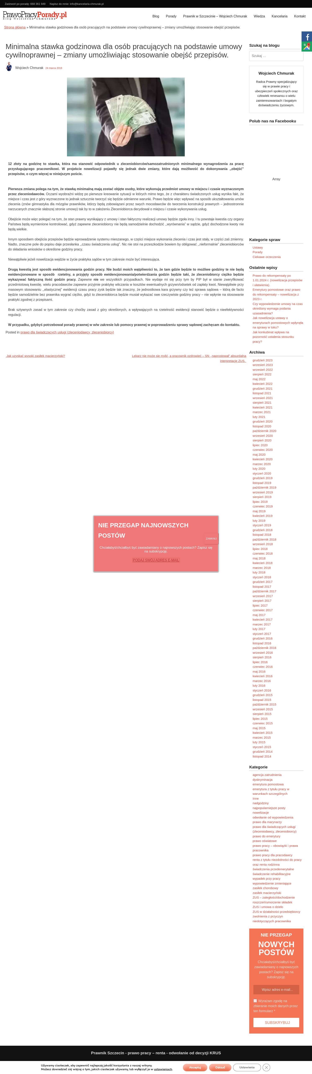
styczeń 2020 (262, 473)
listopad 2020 (262, 426)
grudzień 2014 (262, 751)
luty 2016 (259, 685)
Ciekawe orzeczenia (267, 257)
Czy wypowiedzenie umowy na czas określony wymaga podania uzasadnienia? (278, 308)
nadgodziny (261, 803)
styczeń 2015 (262, 747)
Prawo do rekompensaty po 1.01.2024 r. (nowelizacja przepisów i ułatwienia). (277, 280)
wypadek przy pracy (266, 878)
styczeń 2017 (262, 634)
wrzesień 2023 (263, 365)
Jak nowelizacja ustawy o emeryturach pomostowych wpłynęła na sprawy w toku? (278, 322)
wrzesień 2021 (263, 398)
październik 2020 (264, 431)
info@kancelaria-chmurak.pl (87, 3)
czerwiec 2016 (263, 666)
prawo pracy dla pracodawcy (272, 855)
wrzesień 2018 (263, 544)
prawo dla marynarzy (267, 822)
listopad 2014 (262, 756)
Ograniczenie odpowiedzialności (52, 1062)
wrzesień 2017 (263, 596)
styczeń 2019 (262, 525)
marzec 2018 (262, 567)
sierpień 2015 (262, 714)
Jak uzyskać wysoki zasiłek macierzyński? (35, 356)
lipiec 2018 (260, 549)
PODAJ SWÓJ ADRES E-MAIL (156, 560)
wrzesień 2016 (263, 652)
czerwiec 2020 (263, 449)
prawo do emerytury (266, 836)
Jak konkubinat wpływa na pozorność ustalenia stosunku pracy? (273, 336)
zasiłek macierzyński (267, 893)
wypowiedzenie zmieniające (272, 883)
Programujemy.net (299, 1062)
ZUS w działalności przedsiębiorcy (276, 911)
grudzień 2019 (262, 478)
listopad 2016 (262, 643)
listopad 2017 (262, 586)
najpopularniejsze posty (269, 808)
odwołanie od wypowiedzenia (273, 817)
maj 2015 (259, 728)
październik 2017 (264, 591)
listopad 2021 (262, 393)
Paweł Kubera (262, 1062)
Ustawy (258, 247)
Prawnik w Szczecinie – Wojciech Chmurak (215, 16)
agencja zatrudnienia (267, 775)
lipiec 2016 (260, 662)
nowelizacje (261, 812)
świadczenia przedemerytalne (273, 869)
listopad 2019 (262, 483)
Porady (171, 16)
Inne (256, 798)
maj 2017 (259, 615)
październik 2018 (264, 539)
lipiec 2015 (260, 718)
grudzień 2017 (262, 582)
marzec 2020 (262, 464)
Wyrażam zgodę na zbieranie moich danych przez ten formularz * (275, 1006)
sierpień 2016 (262, 657)
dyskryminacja (262, 779)
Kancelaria (280, 16)
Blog (156, 16)
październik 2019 (264, 487)
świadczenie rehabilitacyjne (272, 874)
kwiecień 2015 (262, 732)
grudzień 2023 (262, 360)
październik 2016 (264, 648)
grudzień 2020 (262, 421)
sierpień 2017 (262, 600)
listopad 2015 (262, 700)
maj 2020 (259, 454)
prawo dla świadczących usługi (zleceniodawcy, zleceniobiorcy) (67, 332)
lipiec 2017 (260, 605)
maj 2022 (259, 379)
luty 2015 (259, 742)
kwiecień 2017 (262, 619)
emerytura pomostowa (268, 784)
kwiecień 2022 (262, 383)
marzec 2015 (262, 737)
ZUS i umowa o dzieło (268, 907)
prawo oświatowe (265, 841)
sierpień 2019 (262, 497)
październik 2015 (264, 704)
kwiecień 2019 (262, 516)
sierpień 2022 (262, 374)
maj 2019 (259, 511)
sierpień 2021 (262, 402)
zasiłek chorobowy (265, 888)
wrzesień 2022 (263, 369)
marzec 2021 (262, 412)
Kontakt (300, 16)
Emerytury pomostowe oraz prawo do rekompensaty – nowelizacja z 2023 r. (276, 294)
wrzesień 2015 (263, 709)
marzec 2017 (262, 624)
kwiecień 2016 (262, 676)
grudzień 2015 (262, 695)
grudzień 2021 (262, 388)
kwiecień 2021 (262, 407)
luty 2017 (259, 629)
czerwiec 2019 (263, 506)
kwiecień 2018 (262, 563)
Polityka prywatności (17, 1062)
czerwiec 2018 (263, 553)
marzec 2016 (262, 681)
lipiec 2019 (260, 501)
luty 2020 (259, 468)
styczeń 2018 (262, 577)
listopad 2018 (262, 534)
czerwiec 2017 (263, 610)
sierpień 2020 (262, 440)
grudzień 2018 (262, 530)
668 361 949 (37, 3)
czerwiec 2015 (263, 723)
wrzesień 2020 (263, 435)
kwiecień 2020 (262, 459)
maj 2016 (259, 671)
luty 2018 (259, 572)
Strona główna (15, 27)
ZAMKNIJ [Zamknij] (211, 538)
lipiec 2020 (260, 445)
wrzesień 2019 (263, 492)
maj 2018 (259, 558)
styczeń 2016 (262, 690)
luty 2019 (259, 520)
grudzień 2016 (262, 638)
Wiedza (259, 16)
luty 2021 (259, 417)
